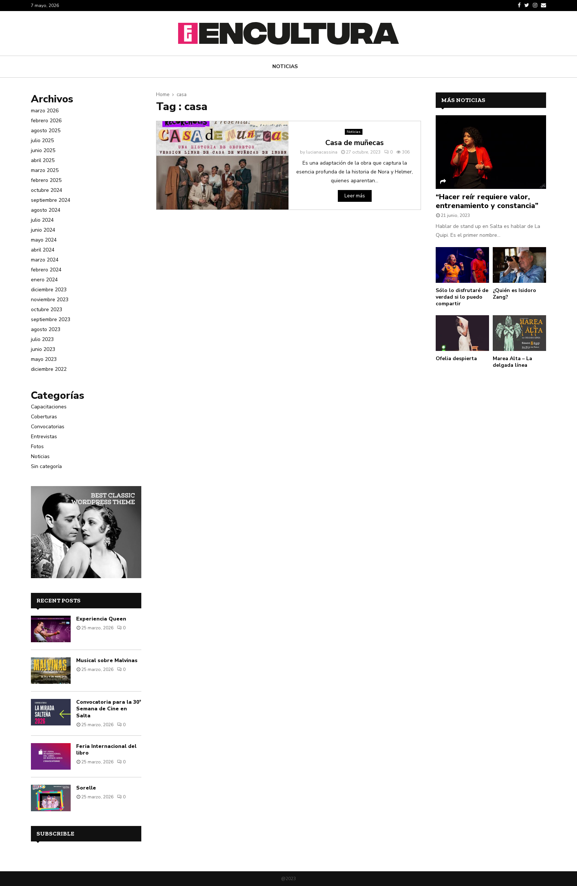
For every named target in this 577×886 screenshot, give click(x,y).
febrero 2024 (46, 269)
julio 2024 (42, 220)
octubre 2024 (46, 190)
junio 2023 (43, 349)
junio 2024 (43, 229)
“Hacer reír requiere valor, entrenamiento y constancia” (487, 201)
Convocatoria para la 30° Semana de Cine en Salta (108, 709)
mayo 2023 (44, 359)
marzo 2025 (45, 170)
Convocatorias (47, 426)
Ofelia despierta (456, 358)
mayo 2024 (44, 239)
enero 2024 (44, 279)
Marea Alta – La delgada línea (512, 362)
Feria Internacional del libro (106, 749)
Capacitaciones (49, 406)
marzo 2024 (45, 259)
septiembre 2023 (50, 319)
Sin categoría (46, 466)
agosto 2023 (45, 329)
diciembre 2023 (49, 289)
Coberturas (44, 416)
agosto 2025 (45, 130)
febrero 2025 (46, 180)
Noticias (285, 66)
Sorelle (86, 787)
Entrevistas (44, 436)
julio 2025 (42, 140)
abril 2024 (42, 249)
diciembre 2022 (49, 369)
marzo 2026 (45, 110)
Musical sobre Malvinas (107, 660)
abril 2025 (42, 160)
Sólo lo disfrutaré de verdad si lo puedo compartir (462, 297)
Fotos (37, 446)
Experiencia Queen (101, 618)
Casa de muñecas (354, 143)
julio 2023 (42, 339)
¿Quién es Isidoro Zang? (514, 293)
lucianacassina (321, 152)
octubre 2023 (46, 309)
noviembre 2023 (49, 299)
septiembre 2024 (50, 200)
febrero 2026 (46, 120)
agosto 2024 (45, 210)
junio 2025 (43, 150)
